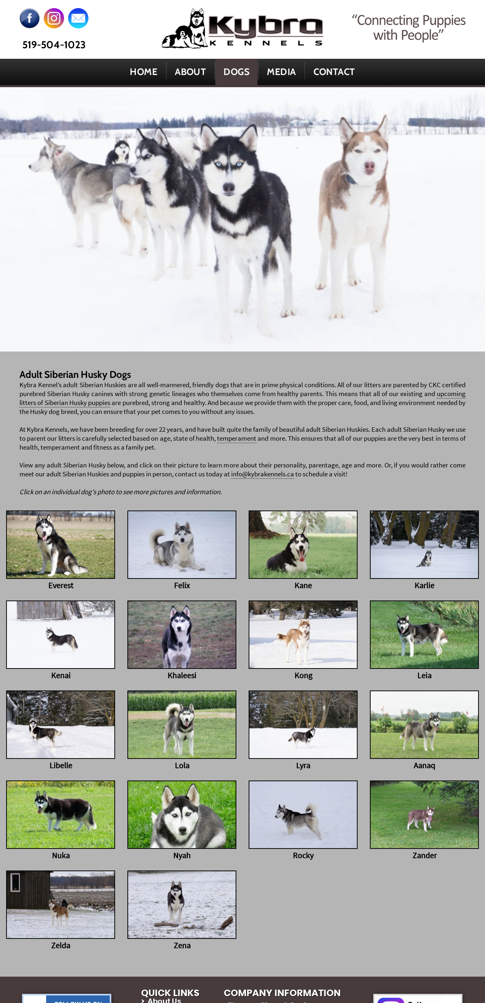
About (190, 71)
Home (143, 71)
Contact (334, 71)
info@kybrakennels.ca (262, 473)
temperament (236, 438)
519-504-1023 (54, 45)
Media (281, 71)
